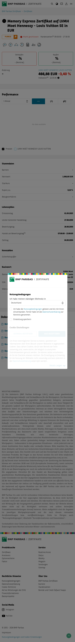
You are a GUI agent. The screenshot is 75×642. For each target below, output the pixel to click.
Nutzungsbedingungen (33, 309)
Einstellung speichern (22, 319)
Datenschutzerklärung (51, 312)
